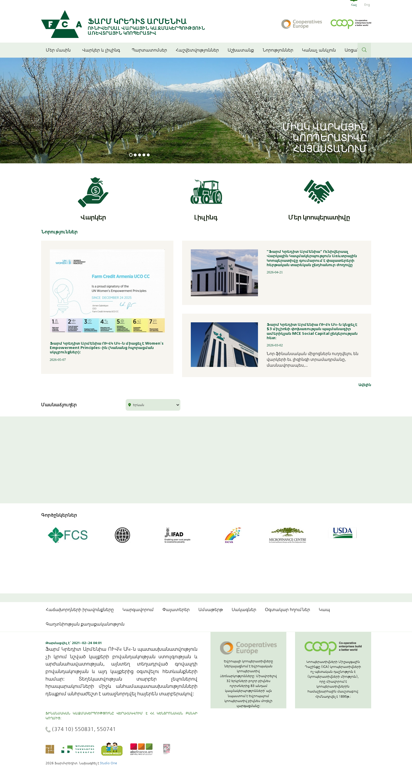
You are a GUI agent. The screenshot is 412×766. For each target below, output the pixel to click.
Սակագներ (244, 610)
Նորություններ (278, 50)
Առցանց (353, 50)
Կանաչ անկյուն (319, 50)
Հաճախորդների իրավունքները (80, 610)
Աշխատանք (241, 50)
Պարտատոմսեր (149, 50)
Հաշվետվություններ (197, 50)
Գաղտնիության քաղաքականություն (85, 624)
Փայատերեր (176, 610)
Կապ (324, 610)
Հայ (354, 5)
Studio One (108, 763)
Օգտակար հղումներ (287, 610)
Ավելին (364, 385)
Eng (367, 5)
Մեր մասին (60, 50)
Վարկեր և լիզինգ (102, 50)
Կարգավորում (138, 610)
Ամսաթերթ (210, 610)
